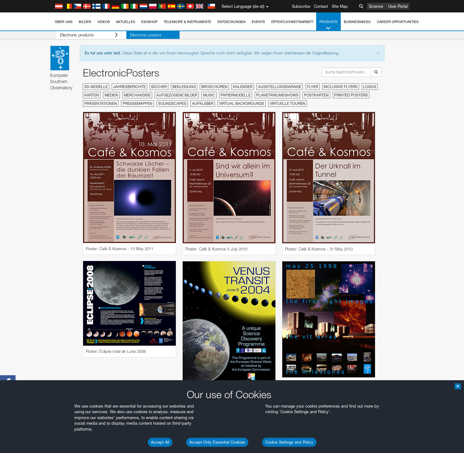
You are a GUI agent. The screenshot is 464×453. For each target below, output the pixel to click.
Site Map (340, 6)
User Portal (398, 6)
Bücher (159, 86)
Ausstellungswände (279, 86)
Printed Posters (351, 95)
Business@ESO (357, 22)
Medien (111, 95)
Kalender (242, 86)
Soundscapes (172, 103)
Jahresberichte (129, 86)
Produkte (328, 25)
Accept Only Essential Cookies (217, 442)
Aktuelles (125, 22)
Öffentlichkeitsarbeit (292, 22)
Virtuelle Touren (287, 103)
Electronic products (84, 35)
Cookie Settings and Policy (289, 442)
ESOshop (149, 22)
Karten (91, 95)
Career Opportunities (398, 22)
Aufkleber (202, 103)
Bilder (85, 22)
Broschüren (214, 86)
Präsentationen (100, 103)
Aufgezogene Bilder (176, 95)
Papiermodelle (236, 95)
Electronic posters (136, 34)
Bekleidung (184, 86)
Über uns (64, 22)
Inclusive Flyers (341, 86)
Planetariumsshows (277, 95)
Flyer (312, 86)
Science (376, 6)
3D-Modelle (96, 86)
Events (258, 22)
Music (209, 95)
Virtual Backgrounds (241, 103)
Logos (369, 86)
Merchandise (137, 95)
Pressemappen (137, 103)
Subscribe (301, 6)
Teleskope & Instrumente (187, 22)
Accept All (160, 442)
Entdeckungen (232, 22)
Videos (103, 22)
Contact (321, 6)
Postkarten (316, 95)
